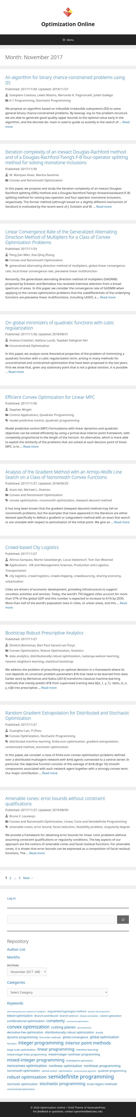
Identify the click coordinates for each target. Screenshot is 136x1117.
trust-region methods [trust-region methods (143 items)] (102, 1084)
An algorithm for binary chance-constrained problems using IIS (65, 80)
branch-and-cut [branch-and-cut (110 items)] (69, 1015)
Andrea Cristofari (21, 340)
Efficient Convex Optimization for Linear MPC (50, 397)
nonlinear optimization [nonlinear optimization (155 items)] (65, 1066)
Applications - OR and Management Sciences (40, 565)
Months (13, 957)
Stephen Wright (20, 409)
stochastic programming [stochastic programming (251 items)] (62, 1083)
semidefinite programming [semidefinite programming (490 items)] (81, 1076)
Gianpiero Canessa (22, 95)
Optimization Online (68, 24)
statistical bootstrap (59, 661)
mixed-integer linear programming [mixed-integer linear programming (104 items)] (27, 1054)
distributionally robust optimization (55, 656)
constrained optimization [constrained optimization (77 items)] (77, 1021)
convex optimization (23, 500)
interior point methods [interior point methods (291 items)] (88, 1043)
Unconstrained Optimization (29, 346)
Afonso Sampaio (20, 560)
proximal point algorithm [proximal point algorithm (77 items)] (85, 1071)
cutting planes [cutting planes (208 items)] (63, 1027)
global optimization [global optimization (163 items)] (104, 1037)
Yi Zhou (36, 731)
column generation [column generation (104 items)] (110, 1015)
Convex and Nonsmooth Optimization (36, 180)
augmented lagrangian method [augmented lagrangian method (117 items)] (66, 1011)
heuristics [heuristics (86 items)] (12, 1043)
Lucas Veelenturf (74, 560)
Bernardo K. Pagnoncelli (75, 95)
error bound (42, 827)
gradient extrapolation (102, 741)
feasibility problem (89, 827)
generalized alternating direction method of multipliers (48, 266)
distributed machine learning (29, 741)
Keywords (15, 1003)
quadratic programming (63, 420)
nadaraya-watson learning (100, 656)
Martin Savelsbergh (47, 560)
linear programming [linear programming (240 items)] (55, 1049)
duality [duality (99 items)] (99, 1032)
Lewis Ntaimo (46, 95)
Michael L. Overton (37, 489)
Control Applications (23, 415)
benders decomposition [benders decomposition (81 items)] (99, 1011)
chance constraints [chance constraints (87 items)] (89, 1015)
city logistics (17, 576)
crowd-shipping (61, 576)
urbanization (14, 581)
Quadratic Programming (56, 415)
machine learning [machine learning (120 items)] (87, 1049)
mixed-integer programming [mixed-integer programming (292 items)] (35, 1060)
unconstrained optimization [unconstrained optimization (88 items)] (21, 1089)
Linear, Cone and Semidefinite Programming (95, 821)
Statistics (77, 650)
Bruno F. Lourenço (22, 816)
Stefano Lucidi (45, 340)
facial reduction (64, 827)
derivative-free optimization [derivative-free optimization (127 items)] (25, 1032)
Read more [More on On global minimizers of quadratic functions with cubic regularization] (16, 372)
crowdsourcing (84, 576)
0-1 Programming (21, 100)
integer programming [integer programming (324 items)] (41, 1043)
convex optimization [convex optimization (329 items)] (28, 1027)
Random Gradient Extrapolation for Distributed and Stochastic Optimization (67, 715)
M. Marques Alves (21, 175)
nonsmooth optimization (56, 500)
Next (28, 878)
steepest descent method (94, 500)
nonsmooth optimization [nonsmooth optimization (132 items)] (23, 1071)
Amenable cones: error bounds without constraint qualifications (55, 801)
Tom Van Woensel (100, 560)
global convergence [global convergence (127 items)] (75, 1037)
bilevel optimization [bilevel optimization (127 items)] (20, 1016)
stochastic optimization (52, 747)
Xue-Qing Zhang (43, 255)
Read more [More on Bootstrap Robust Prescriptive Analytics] (49, 688)
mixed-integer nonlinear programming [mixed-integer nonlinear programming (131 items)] (74, 1054)
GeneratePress (96, 1107)
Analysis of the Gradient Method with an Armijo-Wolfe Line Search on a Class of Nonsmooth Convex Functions (63, 474)
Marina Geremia (47, 175)
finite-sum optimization (68, 741)
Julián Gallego (103, 95)
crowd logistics (38, 576)
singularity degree (117, 827)
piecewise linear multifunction (76, 271)
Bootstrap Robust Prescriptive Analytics (44, 633)
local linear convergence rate (33, 271)
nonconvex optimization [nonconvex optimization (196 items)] (27, 1065)
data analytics (19, 656)
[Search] (123, 919)
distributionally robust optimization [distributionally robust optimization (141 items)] (69, 1032)
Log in (11, 898)
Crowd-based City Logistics (32, 547)
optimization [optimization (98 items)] (65, 1070)
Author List (16, 949)
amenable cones (21, 827)
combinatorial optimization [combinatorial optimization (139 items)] (26, 1021)
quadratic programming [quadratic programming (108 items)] (112, 1070)
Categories (16, 982)
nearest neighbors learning (24, 661)
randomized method (19, 747)
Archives (13, 965)
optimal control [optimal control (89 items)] (49, 1070)
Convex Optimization (24, 650)
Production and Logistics (91, 565)
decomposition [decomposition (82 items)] (84, 1027)
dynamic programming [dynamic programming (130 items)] (22, 1037)
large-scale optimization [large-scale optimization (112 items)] (21, 1049)
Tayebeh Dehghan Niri (72, 340)
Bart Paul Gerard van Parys (56, 645)
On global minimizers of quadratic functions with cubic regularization (59, 325)
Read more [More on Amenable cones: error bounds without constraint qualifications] (37, 853)
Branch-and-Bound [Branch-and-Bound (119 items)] (46, 1015)
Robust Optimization (54, 650)
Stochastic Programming (53, 100)
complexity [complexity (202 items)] (55, 1020)
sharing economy (108, 576)
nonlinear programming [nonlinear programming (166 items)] (102, 1065)
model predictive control (26, 420)
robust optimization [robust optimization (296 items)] (27, 1077)
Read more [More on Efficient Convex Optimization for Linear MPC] (31, 446)
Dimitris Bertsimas (22, 645)
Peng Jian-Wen (19, 255)
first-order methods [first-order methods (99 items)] (50, 1037)
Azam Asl (15, 489)
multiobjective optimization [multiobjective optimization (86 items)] (79, 1060)
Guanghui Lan (19, 731)
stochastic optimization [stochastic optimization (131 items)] (22, 1084)
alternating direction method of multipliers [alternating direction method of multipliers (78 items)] (26, 1011)
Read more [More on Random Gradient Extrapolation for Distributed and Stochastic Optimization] (50, 773)
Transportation (15, 570)
